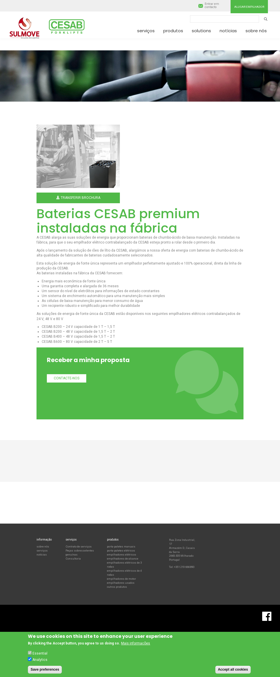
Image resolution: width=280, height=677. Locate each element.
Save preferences (44, 670)
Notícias (228, 31)
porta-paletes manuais (121, 546)
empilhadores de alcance (122, 558)
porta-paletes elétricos (121, 550)
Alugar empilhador (249, 6)
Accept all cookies (233, 670)
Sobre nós (256, 31)
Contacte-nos (66, 378)
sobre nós (43, 546)
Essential (39, 654)
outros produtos (117, 586)
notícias (42, 554)
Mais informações (135, 644)
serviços (42, 550)
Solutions (201, 31)
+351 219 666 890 (184, 566)
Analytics (39, 660)
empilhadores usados (121, 582)
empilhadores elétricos (121, 554)
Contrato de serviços (79, 546)
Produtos (173, 31)
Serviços (146, 31)
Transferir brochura (78, 198)
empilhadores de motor (121, 578)
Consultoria (73, 558)
